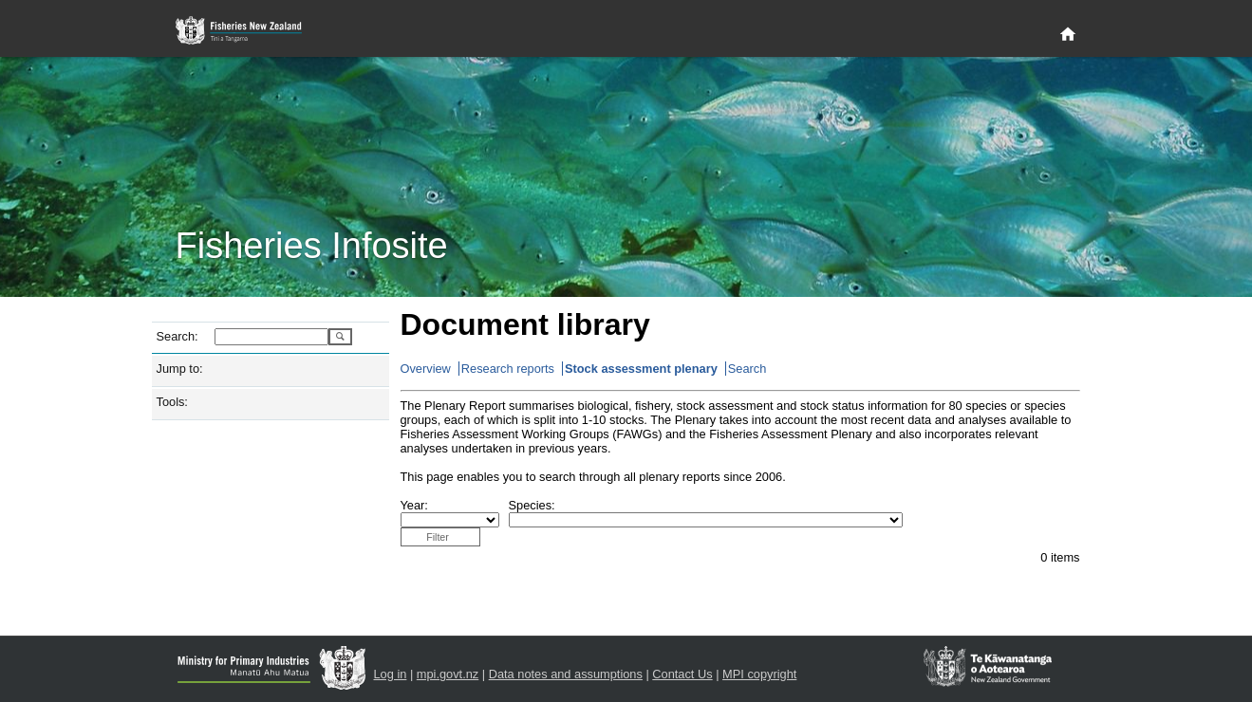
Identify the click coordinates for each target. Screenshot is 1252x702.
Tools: (172, 402)
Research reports (507, 368)
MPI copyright (759, 674)
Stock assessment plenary (641, 368)
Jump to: (180, 368)
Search (747, 368)
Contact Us (682, 674)
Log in (390, 674)
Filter (437, 537)
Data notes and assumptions (566, 674)
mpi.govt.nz (447, 674)
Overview (426, 368)
